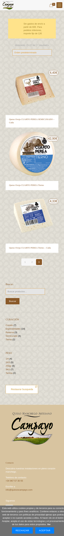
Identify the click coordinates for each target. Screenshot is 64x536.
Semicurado (11, 336)
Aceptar (44, 530)
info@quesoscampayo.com (19, 490)
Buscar (12, 301)
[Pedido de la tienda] (32, 52)
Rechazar (22, 530)
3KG (8, 369)
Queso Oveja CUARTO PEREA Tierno (26, 185)
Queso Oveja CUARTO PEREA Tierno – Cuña (30, 247)
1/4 (7, 358)
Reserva (10, 332)
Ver (49, 524)
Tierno (9, 339)
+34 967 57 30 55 (14, 480)
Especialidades (13, 328)
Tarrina (9, 373)
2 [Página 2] (32, 262)
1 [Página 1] (25, 262)
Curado (9, 325)
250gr (8, 366)
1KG (8, 362)
